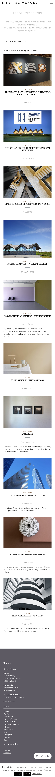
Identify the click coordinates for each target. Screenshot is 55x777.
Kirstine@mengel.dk (16, 697)
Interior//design (11, 719)
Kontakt (6, 737)
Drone (7, 727)
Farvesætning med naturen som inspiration (27, 316)
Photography (27, 431)
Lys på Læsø (27, 434)
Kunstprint (7, 735)
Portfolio (6, 714)
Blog (5, 740)
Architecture (27, 145)
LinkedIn (7, 753)
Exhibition (27, 89)
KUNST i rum (10, 722)
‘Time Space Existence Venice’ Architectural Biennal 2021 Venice (28, 93)
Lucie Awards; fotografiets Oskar (27, 495)
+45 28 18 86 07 (13, 695)
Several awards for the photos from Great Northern (27, 149)
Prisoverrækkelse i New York (27, 615)
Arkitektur (9, 717)
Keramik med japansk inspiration (27, 554)
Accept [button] (18, 774)
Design (27, 377)
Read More (37, 774)
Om (5, 732)
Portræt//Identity (12, 724)
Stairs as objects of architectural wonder (27, 204)
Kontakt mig (42, 756)
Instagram (7, 750)
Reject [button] (27, 774)
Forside (6, 711)
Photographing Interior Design (27, 380)
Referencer (8, 730)
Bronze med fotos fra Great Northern (27, 264)
